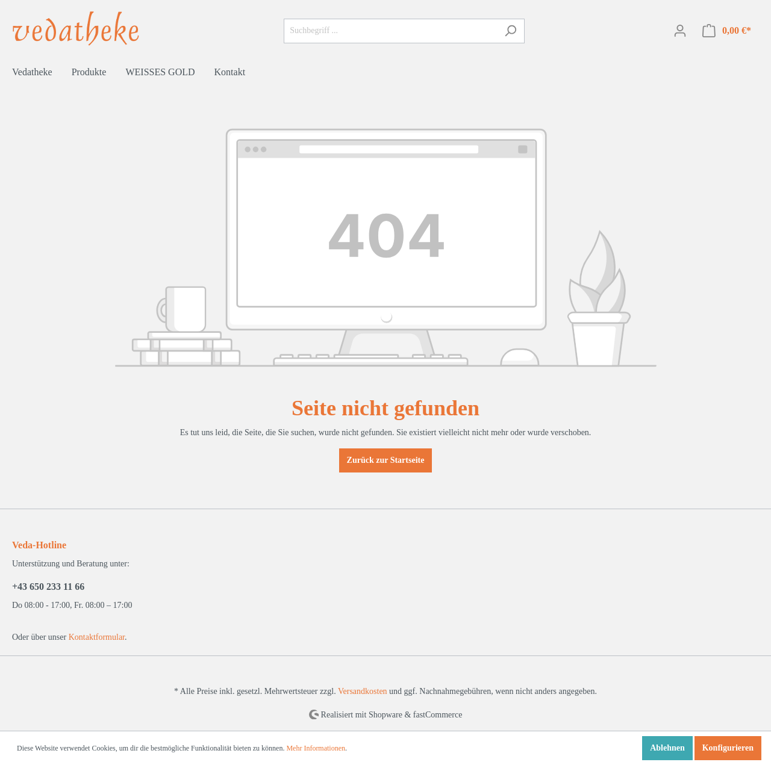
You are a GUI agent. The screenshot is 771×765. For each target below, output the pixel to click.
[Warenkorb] (727, 31)
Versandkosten (362, 691)
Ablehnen (667, 747)
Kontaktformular (97, 637)
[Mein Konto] (680, 31)
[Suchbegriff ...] (390, 31)
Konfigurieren (728, 747)
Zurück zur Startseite (386, 460)
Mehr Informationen (315, 748)
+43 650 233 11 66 (48, 586)
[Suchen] (510, 31)
